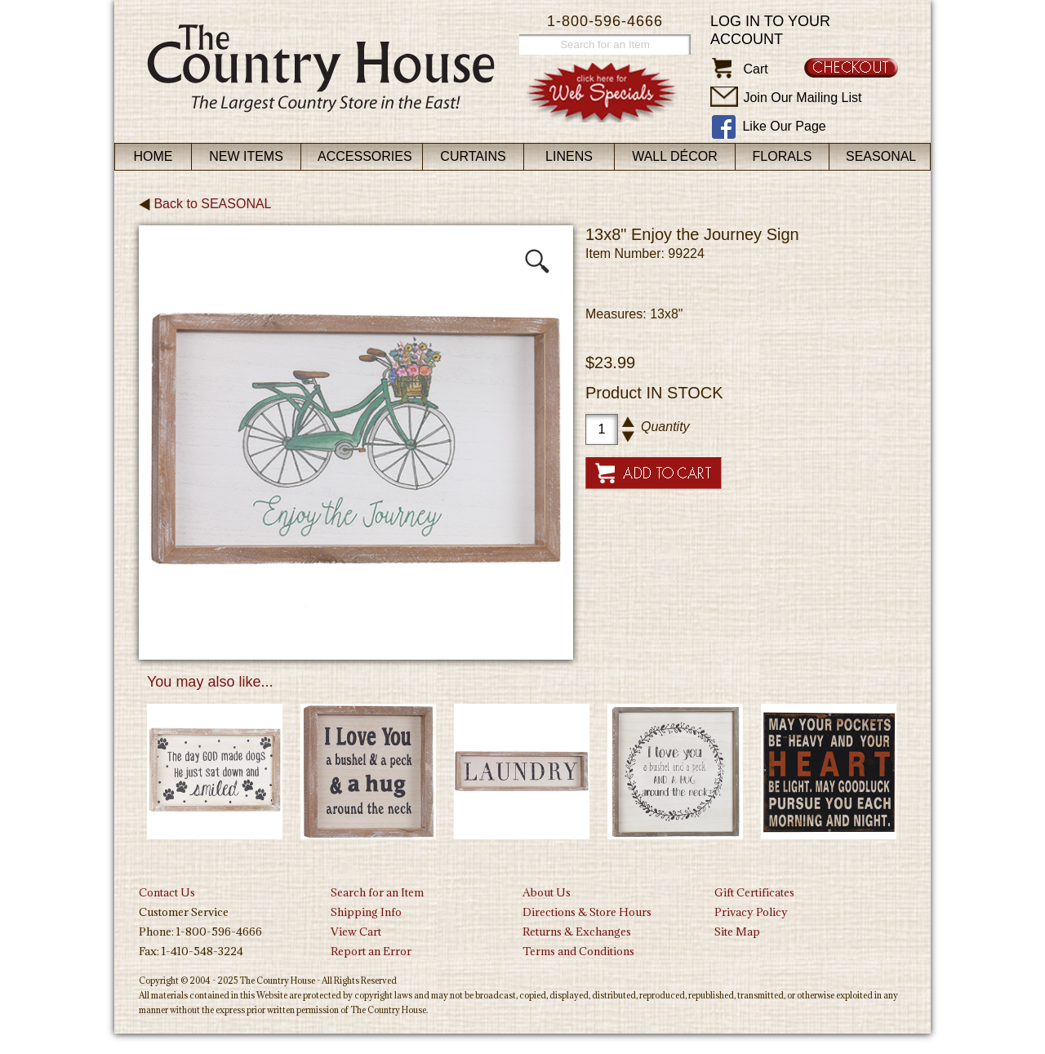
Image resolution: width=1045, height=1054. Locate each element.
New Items (246, 156)
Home (153, 156)
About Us (546, 892)
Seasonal (881, 156)
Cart (755, 69)
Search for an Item (377, 892)
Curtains (472, 156)
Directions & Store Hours (586, 912)
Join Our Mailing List (802, 98)
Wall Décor (675, 156)
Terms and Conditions (578, 951)
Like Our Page (783, 126)
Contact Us (167, 892)
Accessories (365, 156)
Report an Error (371, 951)
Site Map (737, 931)
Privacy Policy (751, 912)
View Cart (356, 931)
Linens (569, 156)
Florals (782, 156)
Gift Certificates (754, 892)
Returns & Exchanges (576, 931)
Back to (205, 204)
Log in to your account (770, 30)
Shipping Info (366, 912)
